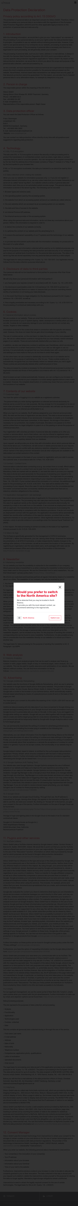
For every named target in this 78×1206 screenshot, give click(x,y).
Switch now (55, 618)
